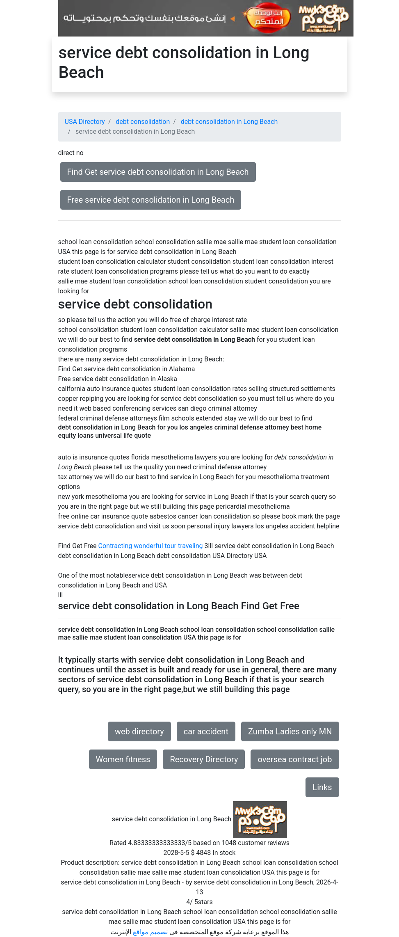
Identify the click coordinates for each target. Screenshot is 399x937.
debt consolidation (143, 122)
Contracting (115, 546)
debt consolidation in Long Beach (229, 122)
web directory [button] (139, 731)
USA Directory (85, 122)
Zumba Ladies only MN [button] (290, 731)
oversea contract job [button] (295, 759)
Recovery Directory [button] (204, 759)
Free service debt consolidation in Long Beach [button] (151, 200)
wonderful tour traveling (168, 546)
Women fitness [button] (123, 759)
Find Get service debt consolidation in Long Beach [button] (158, 172)
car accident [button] (206, 731)
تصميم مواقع (150, 932)
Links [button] (322, 787)
